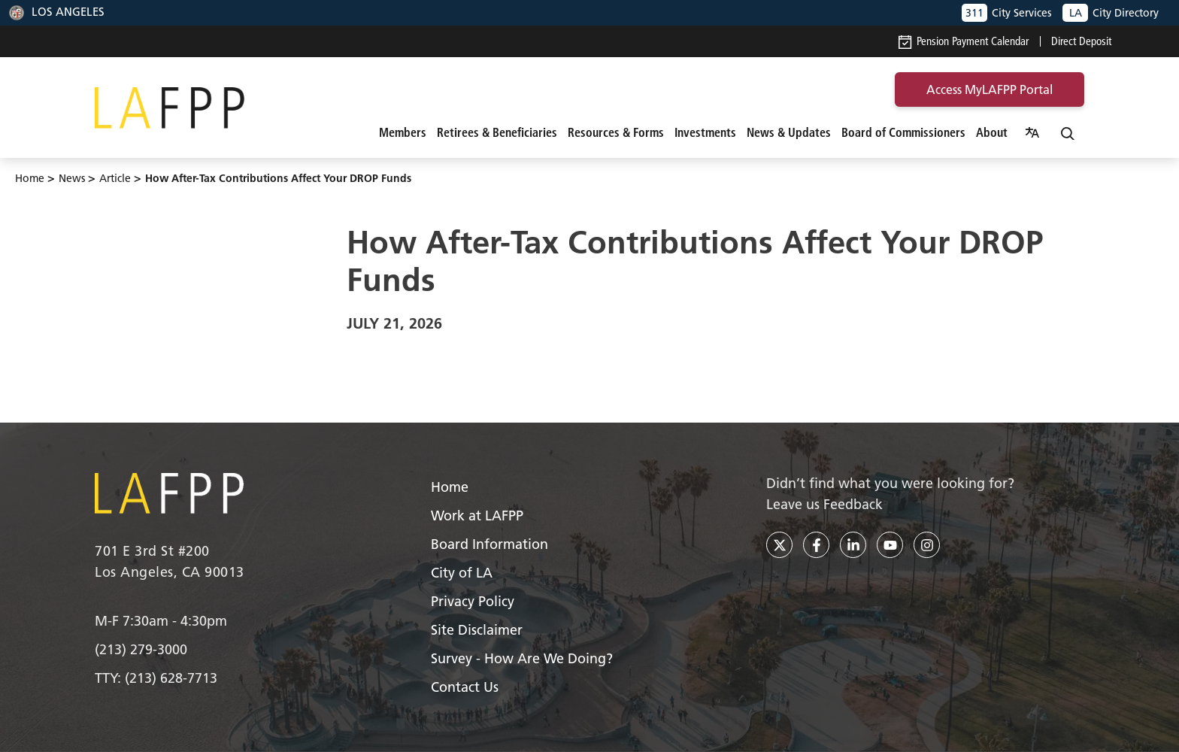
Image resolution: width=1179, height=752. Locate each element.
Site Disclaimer (477, 629)
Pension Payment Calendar (963, 41)
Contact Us (465, 687)
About (992, 132)
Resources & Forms (616, 132)
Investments (705, 132)
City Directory (1110, 13)
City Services (1006, 13)
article (115, 178)
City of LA (462, 572)
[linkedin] (853, 545)
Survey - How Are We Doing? (522, 658)
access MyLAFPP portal (989, 89)
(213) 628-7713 (171, 678)
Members (402, 132)
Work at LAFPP (477, 515)
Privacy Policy (472, 601)
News (72, 178)
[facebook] (816, 545)
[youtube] (890, 545)
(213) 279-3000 (141, 649)
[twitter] (779, 545)
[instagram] (927, 545)
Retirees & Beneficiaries (497, 132)
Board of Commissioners (903, 132)
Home (29, 178)
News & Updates (789, 132)
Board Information (489, 544)
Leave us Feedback (824, 504)
